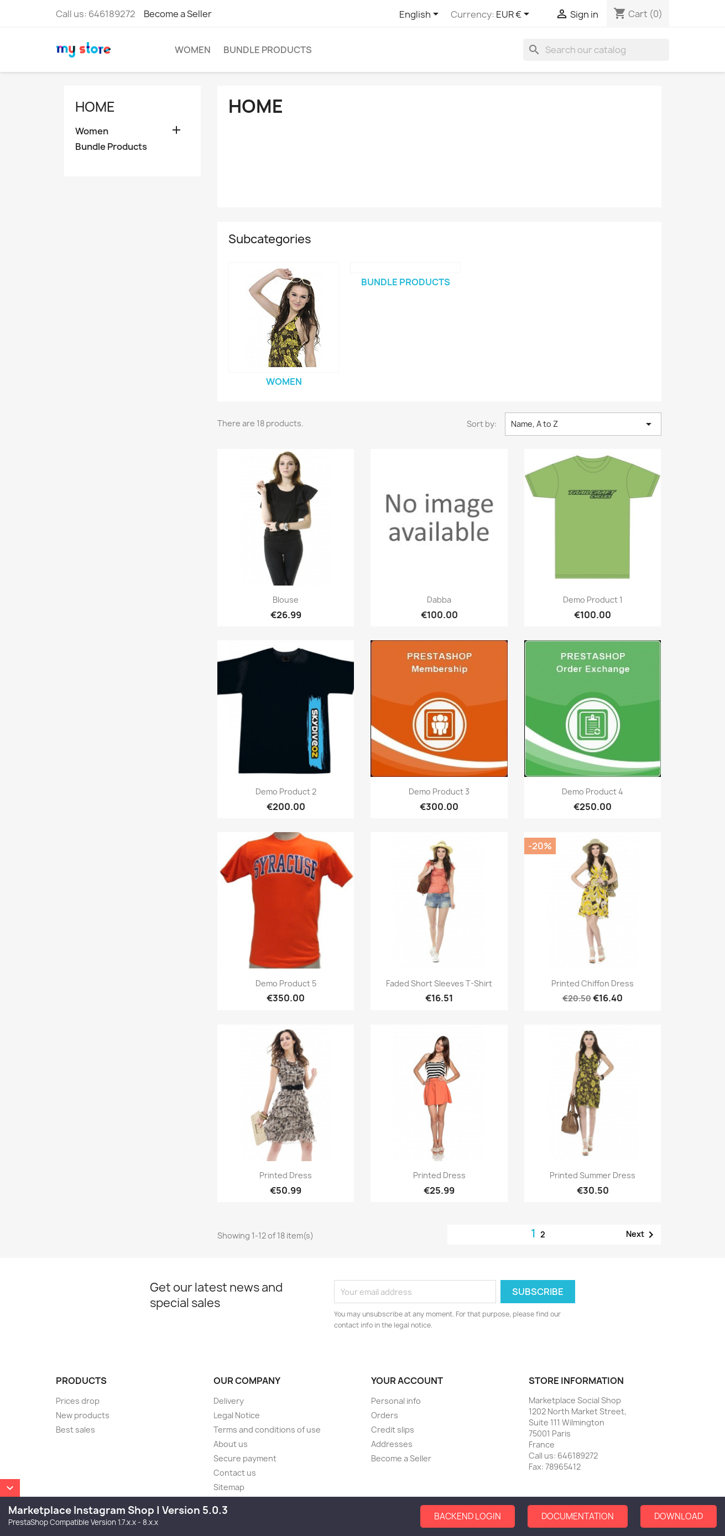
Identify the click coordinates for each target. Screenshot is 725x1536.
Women (193, 50)
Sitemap (228, 1487)
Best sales (75, 1429)
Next (642, 1234)
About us (230, 1444)
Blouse (286, 599)
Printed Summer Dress (592, 1175)
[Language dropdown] (420, 15)
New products (82, 1415)
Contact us (234, 1472)
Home (95, 106)
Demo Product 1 (593, 599)
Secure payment (245, 1458)
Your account (407, 1381)
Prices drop (78, 1401)
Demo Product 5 (285, 983)
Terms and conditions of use (267, 1429)
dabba (439, 599)
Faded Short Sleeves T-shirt (439, 983)
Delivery (228, 1401)
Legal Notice (236, 1415)
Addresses (392, 1444)
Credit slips (392, 1429)
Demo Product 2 (285, 791)
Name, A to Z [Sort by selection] (583, 424)
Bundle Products (267, 50)
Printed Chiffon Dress (592, 983)
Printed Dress (285, 1175)
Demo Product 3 (439, 791)
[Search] (596, 50)
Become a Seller (178, 14)
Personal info (396, 1401)
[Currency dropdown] (514, 15)
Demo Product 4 (592, 791)
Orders (384, 1415)
